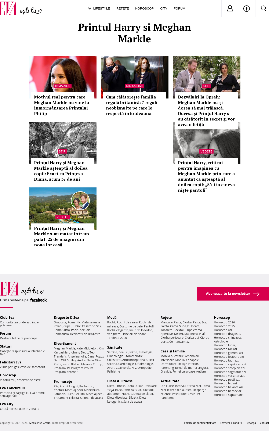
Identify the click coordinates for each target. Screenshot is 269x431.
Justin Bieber (71, 364)
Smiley (71, 360)
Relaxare (151, 386)
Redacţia (251, 423)
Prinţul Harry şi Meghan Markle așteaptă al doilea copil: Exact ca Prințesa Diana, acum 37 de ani (61, 171)
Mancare (167, 322)
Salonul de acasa (91, 398)
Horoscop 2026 (224, 322)
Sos (204, 322)
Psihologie (145, 352)
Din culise (134, 85)
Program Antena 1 (66, 372)
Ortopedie (145, 368)
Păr (56, 386)
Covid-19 (194, 394)
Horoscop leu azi (225, 383)
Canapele (192, 360)
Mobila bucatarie (172, 356)
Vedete (206, 151)
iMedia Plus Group (39, 423)
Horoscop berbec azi (228, 391)
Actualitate (170, 381)
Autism (201, 371)
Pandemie (168, 398)
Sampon (59, 394)
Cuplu (67, 326)
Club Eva (7, 317)
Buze (69, 394)
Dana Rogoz (95, 356)
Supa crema (194, 330)
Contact (264, 423)
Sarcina (112, 352)
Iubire (77, 326)
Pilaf (202, 334)
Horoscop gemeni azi (228, 353)
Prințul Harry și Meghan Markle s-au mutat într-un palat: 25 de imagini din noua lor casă (61, 236)
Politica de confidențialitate (200, 423)
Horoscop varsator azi (229, 376)
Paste (177, 322)
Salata (165, 326)
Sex (98, 326)
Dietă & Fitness (119, 381)
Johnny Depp (79, 352)
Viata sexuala (91, 322)
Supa (182, 326)
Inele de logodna (140, 330)
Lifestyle (101, 8)
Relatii (58, 326)
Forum (179, 8)
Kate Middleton (87, 348)
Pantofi (149, 326)
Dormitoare (169, 364)
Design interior (188, 364)
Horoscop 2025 (224, 326)
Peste (196, 322)
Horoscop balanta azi (228, 387)
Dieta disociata (117, 397)
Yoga (110, 390)
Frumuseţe (63, 381)
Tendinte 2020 (117, 338)
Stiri (206, 85)
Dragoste (60, 322)
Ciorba (187, 322)
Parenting (167, 368)
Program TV (62, 368)
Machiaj (70, 390)
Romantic (74, 322)
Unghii (73, 386)
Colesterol (114, 360)
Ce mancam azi (179, 342)
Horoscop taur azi (226, 360)
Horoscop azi (223, 330)
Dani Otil (60, 360)
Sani (80, 390)
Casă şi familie (173, 351)
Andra (81, 360)
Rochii (64, 386)
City (163, 8)
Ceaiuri (123, 352)
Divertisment (65, 343)
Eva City (6, 404)
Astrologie (221, 341)
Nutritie (127, 394)
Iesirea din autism (179, 390)
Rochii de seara (127, 322)
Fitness (121, 386)
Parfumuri (86, 386)
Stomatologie (133, 356)
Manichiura (91, 390)
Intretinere (122, 390)
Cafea (174, 326)
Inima (133, 352)
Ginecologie (115, 356)
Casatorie (88, 326)
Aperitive (167, 334)
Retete (122, 8)
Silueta (133, 397)
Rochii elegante (117, 330)
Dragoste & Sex (66, 317)
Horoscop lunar (224, 345)
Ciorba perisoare (172, 337)
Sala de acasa (132, 401)
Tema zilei (62, 85)
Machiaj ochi (94, 394)
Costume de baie (131, 326)
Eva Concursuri (12, 388)
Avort (110, 368)
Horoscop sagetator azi (230, 372)
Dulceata (193, 326)
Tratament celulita (66, 398)
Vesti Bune (179, 394)
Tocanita (166, 330)
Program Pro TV (82, 368)
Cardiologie (126, 364)
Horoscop (144, 8)
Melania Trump (91, 364)
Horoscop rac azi (225, 349)
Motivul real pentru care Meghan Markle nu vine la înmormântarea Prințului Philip (61, 105)
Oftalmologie (144, 364)
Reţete (166, 317)
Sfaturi (5, 346)
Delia (90, 360)
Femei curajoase (183, 371)
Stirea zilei (194, 386)
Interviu (180, 386)
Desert (178, 334)
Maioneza (191, 334)
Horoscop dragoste (227, 334)
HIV (133, 368)
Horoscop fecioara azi (229, 357)
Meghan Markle (64, 348)
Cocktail (179, 330)
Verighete (113, 334)
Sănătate (114, 347)
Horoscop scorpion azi (229, 368)
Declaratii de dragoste (85, 334)
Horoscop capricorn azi (230, 364)
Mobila (180, 360)
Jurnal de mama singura (191, 368)
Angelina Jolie (77, 356)
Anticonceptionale (134, 360)
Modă (112, 317)
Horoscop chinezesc (227, 337)
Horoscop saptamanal (229, 395)
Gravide (166, 371)
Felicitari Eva (11, 362)
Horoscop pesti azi (226, 379)
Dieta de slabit (143, 394)
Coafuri (59, 390)
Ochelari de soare (133, 334)
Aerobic (136, 390)
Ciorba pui (192, 337)
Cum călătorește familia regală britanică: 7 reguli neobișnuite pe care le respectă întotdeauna (131, 105)
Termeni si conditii (231, 423)
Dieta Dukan (135, 386)
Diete (110, 386)
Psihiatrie (113, 371)
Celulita (79, 394)
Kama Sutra (62, 330)
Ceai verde (123, 368)
